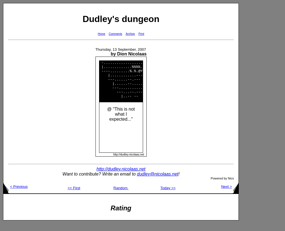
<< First (74, 195)
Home (101, 33)
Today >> (168, 195)
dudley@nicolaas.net (157, 181)
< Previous (15, 194)
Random (121, 195)
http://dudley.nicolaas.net (121, 176)
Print (141, 33)
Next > (230, 194)
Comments (115, 33)
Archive (130, 33)
